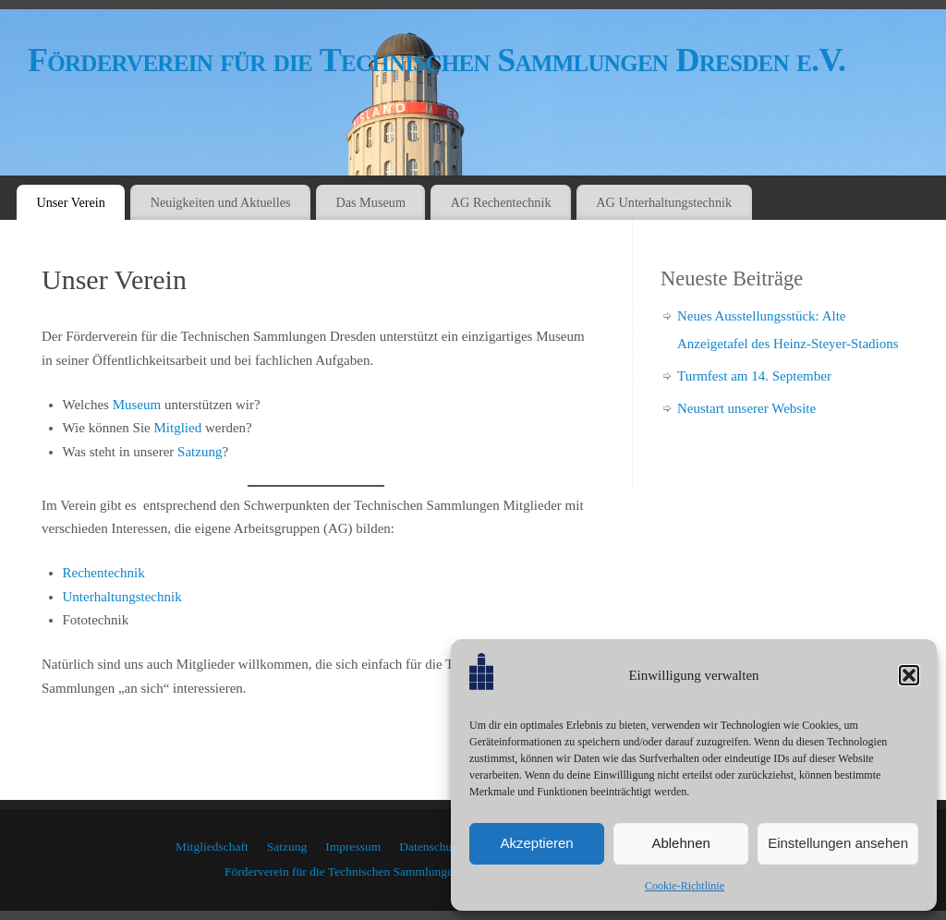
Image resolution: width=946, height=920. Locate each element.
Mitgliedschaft (212, 846)
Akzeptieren (536, 843)
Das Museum (370, 202)
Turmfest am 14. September (754, 376)
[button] (909, 675)
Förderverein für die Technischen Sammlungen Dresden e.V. (436, 60)
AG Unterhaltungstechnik (664, 202)
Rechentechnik (104, 572)
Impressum (353, 846)
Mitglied (177, 427)
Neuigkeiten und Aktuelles (221, 202)
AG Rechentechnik (501, 202)
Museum (137, 404)
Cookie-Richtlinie (684, 885)
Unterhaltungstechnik (122, 596)
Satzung (199, 451)
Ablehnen (680, 843)
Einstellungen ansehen (838, 843)
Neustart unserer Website (746, 408)
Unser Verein (70, 202)
